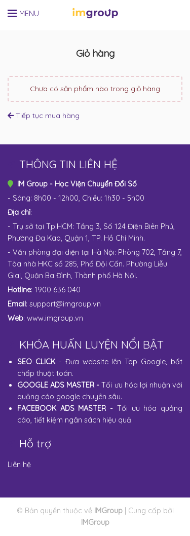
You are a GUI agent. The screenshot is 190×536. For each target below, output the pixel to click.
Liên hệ (19, 464)
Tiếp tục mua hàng (44, 115)
